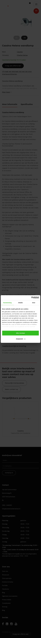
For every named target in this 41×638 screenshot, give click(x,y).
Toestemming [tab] (7, 302)
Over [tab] (33, 302)
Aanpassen (20, 339)
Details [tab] (20, 302)
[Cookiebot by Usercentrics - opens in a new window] (31, 298)
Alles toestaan (20, 333)
